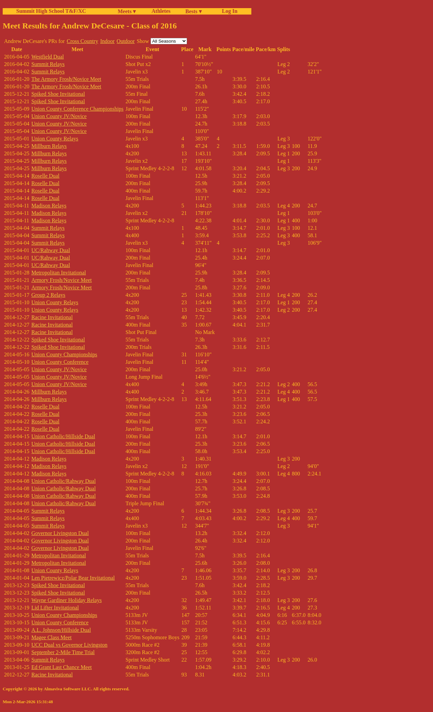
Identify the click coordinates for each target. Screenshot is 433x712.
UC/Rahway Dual (50, 250)
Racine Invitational (52, 317)
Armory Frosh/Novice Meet (61, 280)
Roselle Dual (45, 176)
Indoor (107, 41)
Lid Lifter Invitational (55, 607)
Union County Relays (54, 138)
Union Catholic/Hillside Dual (63, 436)
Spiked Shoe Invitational (58, 94)
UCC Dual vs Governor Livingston (69, 645)
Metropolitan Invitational (58, 272)
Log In (228, 11)
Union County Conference (60, 362)
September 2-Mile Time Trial (63, 652)
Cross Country (82, 41)
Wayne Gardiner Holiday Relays (66, 600)
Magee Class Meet (51, 637)
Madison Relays (49, 205)
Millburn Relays (49, 146)
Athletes (161, 11)
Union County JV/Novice (59, 116)
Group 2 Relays (48, 295)
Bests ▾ (193, 11)
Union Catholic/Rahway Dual (63, 481)
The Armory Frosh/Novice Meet (66, 79)
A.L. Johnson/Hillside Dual (61, 630)
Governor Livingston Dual (60, 533)
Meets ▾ (127, 11)
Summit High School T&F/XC (51, 11)
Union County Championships (64, 354)
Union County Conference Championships (77, 109)
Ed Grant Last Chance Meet (61, 667)
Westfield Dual (47, 57)
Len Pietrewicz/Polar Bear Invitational (73, 578)
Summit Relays (48, 64)
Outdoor (126, 41)
